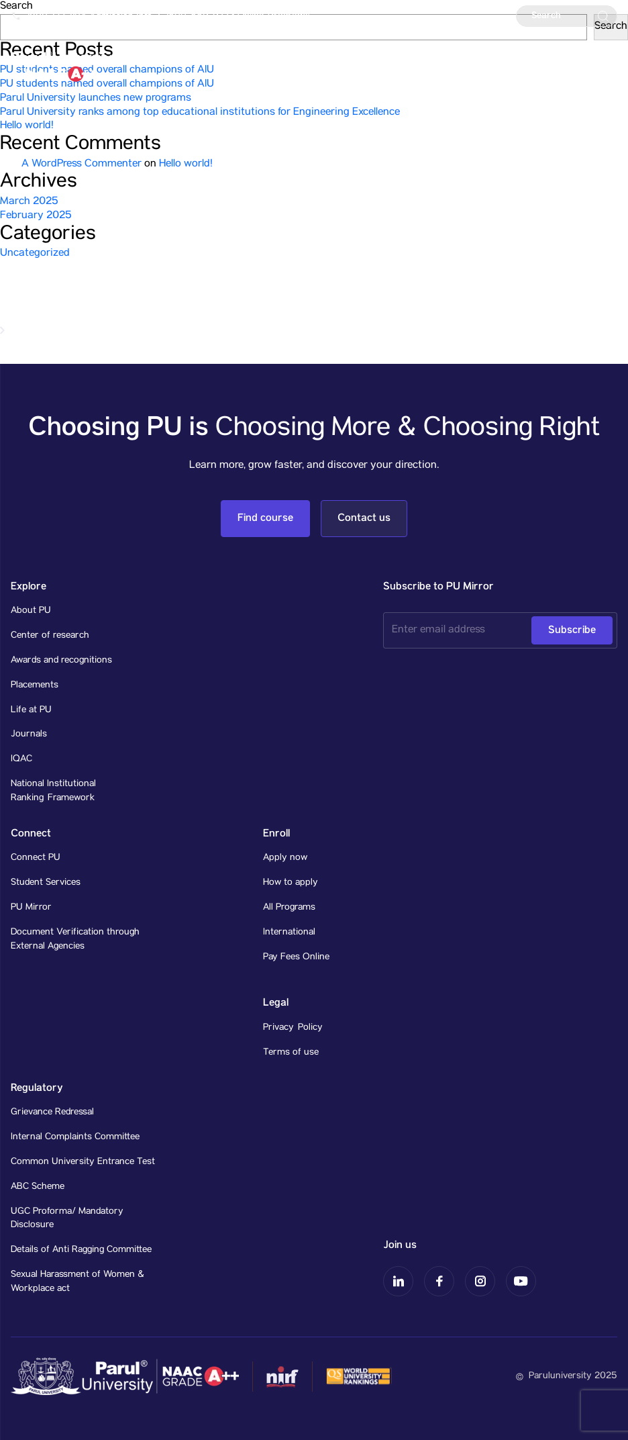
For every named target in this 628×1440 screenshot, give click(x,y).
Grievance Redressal (52, 1112)
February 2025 (36, 216)
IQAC (21, 759)
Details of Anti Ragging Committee (81, 1250)
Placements (34, 685)
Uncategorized (35, 253)
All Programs (289, 908)
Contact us (363, 518)
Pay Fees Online (296, 957)
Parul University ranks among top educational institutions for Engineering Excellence (200, 112)
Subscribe (572, 630)
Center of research (50, 636)
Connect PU (35, 858)
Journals (29, 734)
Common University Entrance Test (83, 1162)
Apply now (285, 858)
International (289, 932)
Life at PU (31, 710)
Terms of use (291, 1053)
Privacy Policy (293, 1028)
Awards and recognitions (61, 661)
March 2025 (29, 202)
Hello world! (27, 126)
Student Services (46, 883)
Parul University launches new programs (95, 98)
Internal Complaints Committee (75, 1137)
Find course (265, 518)
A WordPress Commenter (81, 164)
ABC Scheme (37, 1187)
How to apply (290, 883)
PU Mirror (31, 908)
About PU (31, 611)
